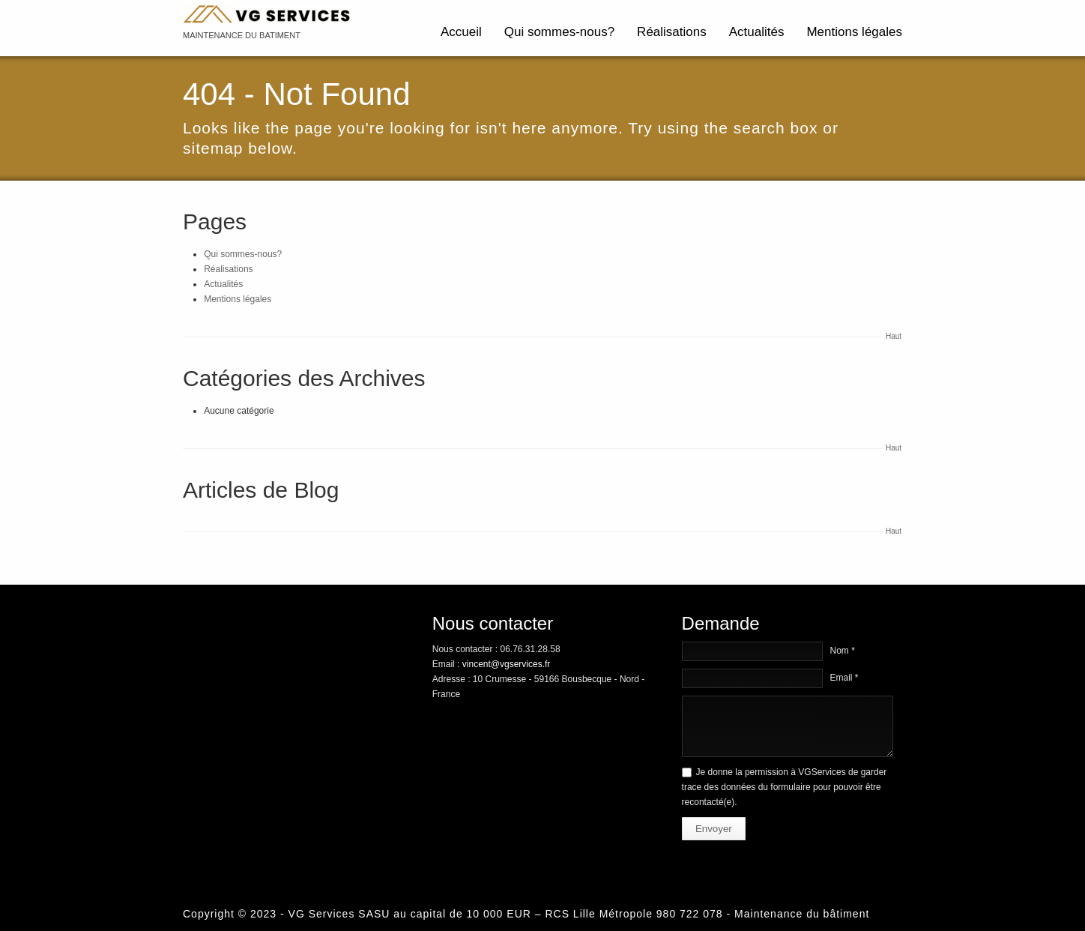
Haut (893, 336)
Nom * (842, 650)
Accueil (461, 32)
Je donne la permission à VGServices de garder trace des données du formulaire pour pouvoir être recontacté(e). (784, 787)
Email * (844, 677)
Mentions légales (854, 32)
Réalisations (672, 32)
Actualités (757, 32)
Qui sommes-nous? (559, 32)
